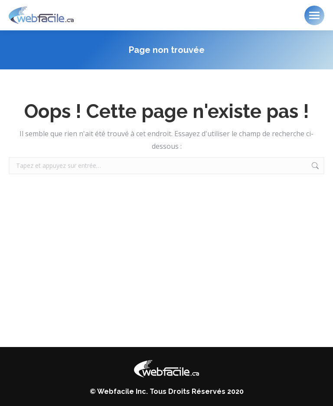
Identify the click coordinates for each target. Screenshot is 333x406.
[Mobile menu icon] (314, 15)
